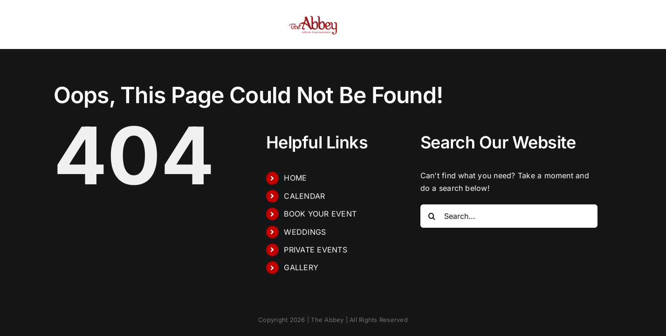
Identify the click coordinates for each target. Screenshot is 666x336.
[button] (573, 24)
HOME (295, 177)
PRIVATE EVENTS (315, 249)
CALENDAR (304, 196)
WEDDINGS (305, 232)
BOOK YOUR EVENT (320, 213)
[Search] (432, 216)
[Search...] (508, 216)
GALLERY (301, 267)
